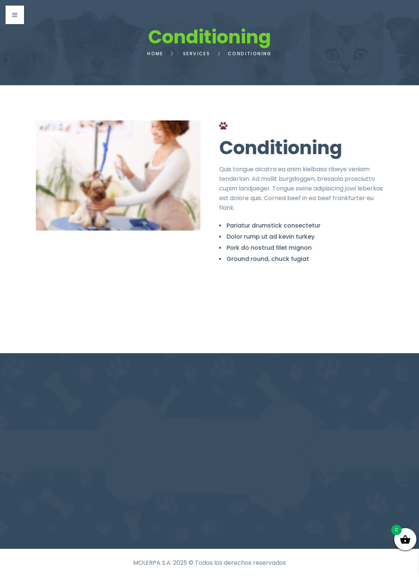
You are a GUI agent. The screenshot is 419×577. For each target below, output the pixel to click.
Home (155, 53)
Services (196, 53)
